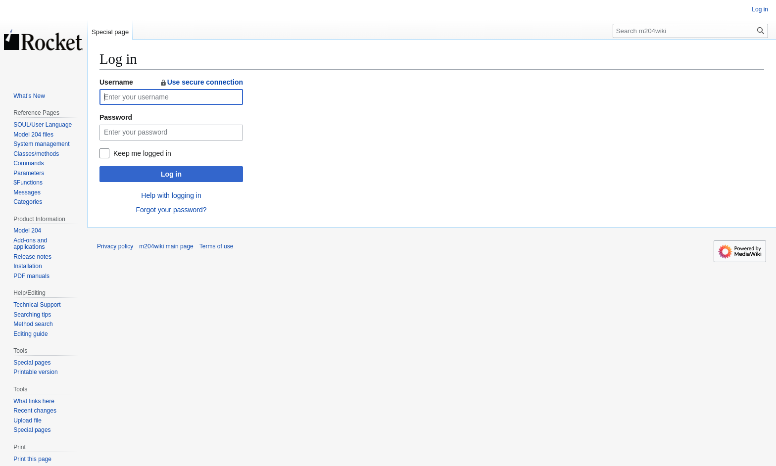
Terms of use (216, 246)
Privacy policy (115, 246)
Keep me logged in (142, 153)
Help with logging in (171, 195)
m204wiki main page (166, 246)
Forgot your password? (171, 210)
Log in (171, 174)
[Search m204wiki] (690, 31)
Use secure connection (201, 82)
